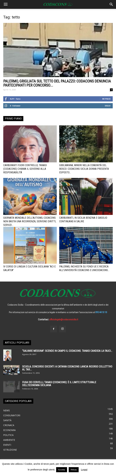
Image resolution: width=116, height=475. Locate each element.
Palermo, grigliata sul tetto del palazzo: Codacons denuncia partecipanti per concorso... (57, 83)
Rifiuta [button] (74, 469)
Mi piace (106, 99)
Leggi (84, 469)
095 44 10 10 (101, 312)
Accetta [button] (61, 469)
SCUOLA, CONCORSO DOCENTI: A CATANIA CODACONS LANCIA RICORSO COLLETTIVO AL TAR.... (67, 368)
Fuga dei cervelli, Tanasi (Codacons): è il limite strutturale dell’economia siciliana (59, 384)
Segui (107, 105)
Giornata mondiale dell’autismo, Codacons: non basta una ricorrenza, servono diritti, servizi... (29, 221)
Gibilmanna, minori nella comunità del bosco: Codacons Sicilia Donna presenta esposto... (84, 169)
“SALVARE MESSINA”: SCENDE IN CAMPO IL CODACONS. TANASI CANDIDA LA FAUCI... (67, 350)
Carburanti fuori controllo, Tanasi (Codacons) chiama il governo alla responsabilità (25, 169)
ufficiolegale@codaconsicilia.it (63, 319)
